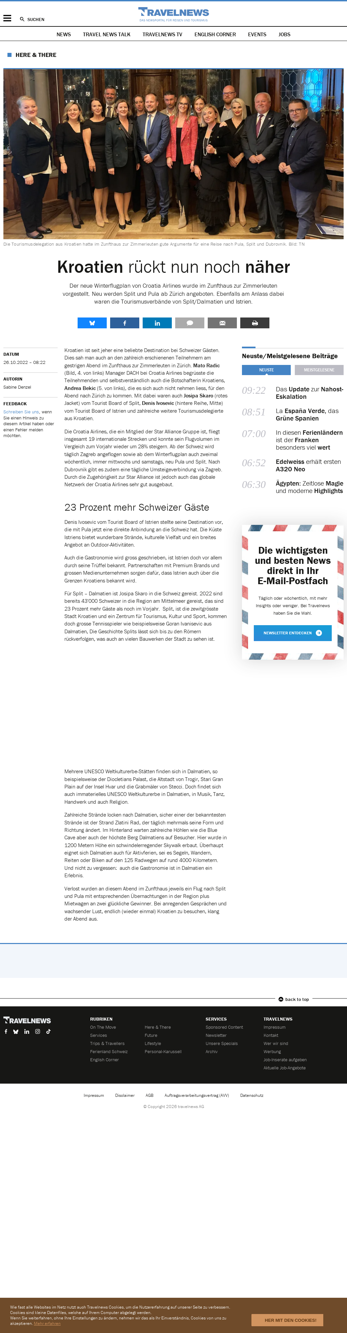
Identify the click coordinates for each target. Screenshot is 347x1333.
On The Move (103, 1027)
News (64, 34)
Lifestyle (153, 1043)
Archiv (212, 1051)
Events (257, 34)
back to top (297, 999)
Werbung (272, 1051)
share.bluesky (92, 322)
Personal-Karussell (163, 1051)
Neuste (266, 370)
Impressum (275, 1027)
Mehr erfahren (47, 1323)
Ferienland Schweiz (109, 1051)
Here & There (36, 55)
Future (151, 1035)
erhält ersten (308, 465)
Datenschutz (251, 1095)
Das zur (309, 392)
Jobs (284, 34)
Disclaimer (125, 1095)
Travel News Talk (106, 34)
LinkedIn (157, 322)
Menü (7, 18)
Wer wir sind (276, 1043)
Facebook (124, 322)
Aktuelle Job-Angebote (285, 1068)
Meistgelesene (319, 370)
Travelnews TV (162, 34)
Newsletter (216, 1035)
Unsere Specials (222, 1043)
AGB (150, 1095)
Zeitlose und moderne (309, 486)
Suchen (35, 19)
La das (307, 414)
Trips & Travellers (107, 1043)
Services (98, 1035)
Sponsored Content (224, 1027)
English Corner (215, 34)
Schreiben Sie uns (21, 412)
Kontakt (271, 1035)
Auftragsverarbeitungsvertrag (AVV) (197, 1095)
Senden (222, 322)
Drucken (254, 322)
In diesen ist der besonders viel (309, 440)
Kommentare (189, 322)
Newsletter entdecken (293, 633)
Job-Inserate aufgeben (285, 1060)
